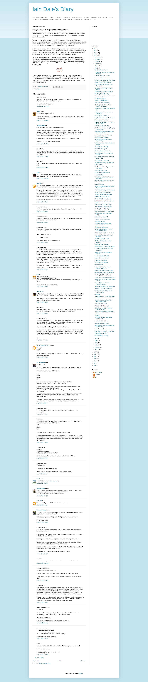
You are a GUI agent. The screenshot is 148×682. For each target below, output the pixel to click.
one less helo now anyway (52, 481)
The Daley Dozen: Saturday (102, 160)
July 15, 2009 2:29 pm (42, 403)
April (96, 342)
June (96, 338)
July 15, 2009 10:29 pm (43, 563)
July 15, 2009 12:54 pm (43, 156)
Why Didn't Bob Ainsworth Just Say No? (105, 118)
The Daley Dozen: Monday (101, 137)
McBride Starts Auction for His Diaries (104, 272)
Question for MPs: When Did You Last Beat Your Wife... (104, 181)
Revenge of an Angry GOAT (102, 238)
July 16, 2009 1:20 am (42, 602)
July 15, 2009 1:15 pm (42, 222)
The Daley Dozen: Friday (101, 70)
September (98, 63)
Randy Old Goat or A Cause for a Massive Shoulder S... (103, 267)
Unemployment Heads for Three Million (104, 331)
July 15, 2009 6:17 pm (42, 553)
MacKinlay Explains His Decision (103, 151)
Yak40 (38, 479)
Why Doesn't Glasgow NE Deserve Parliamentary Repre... (103, 230)
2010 (95, 53)
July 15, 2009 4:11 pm (42, 495)
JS (96, 377)
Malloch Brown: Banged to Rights (103, 206)
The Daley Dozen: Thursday (102, 94)
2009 (95, 55)
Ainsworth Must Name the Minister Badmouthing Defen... (103, 300)
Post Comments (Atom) (45, 663)
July (96, 68)
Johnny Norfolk (41, 488)
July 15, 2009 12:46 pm (43, 106)
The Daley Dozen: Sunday (101, 146)
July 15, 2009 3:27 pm (42, 473)
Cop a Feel (97, 294)
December (98, 57)
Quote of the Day (99, 264)
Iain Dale (97, 374)
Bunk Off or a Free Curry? (101, 217)
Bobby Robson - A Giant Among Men (104, 91)
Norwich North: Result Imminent (103, 192)
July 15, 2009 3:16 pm (42, 442)
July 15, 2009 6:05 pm (42, 522)
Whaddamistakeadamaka (101, 227)
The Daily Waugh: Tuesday (101, 335)
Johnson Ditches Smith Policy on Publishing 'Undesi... (103, 283)
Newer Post (36, 661)
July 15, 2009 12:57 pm (43, 178)
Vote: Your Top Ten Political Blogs (103, 204)
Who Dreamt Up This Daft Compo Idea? (105, 286)
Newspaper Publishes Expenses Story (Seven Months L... (104, 132)
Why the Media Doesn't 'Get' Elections (104, 162)
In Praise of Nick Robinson (101, 100)
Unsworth (39, 500)
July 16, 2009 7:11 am (42, 623)
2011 (95, 50)
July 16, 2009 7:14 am (42, 638)
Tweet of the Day (99, 175)
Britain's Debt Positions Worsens (103, 82)
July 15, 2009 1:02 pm (42, 202)
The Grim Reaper (41, 510)
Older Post (83, 661)
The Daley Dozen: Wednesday (102, 102)
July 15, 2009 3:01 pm (42, 414)
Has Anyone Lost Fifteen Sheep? (103, 135)
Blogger (81, 673)
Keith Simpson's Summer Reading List (104, 211)
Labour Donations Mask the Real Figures (105, 80)
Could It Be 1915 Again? (101, 148)
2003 (95, 363)
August (97, 66)
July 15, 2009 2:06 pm (42, 313)
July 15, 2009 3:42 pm (42, 483)
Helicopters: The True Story (102, 306)
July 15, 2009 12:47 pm (43, 144)
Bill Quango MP (41, 362)
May (96, 340)
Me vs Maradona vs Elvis (43, 345)
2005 (95, 358)
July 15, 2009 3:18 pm (42, 458)
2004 (95, 361)
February (97, 347)
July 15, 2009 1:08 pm (42, 211)
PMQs (38, 89)
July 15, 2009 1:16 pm (42, 242)
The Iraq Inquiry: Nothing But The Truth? (105, 96)
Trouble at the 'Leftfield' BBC (102, 256)
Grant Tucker (98, 372)
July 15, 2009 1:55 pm (42, 269)
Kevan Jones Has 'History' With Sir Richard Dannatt (103, 291)
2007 (95, 354)
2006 (95, 356)
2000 (95, 365)
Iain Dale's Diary (53, 9)
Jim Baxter (39, 291)
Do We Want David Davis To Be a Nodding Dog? (103, 140)
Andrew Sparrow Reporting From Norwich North (103, 224)
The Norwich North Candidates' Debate (104, 246)
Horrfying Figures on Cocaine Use (103, 194)
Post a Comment (39, 657)
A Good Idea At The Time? (101, 333)
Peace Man (98, 315)
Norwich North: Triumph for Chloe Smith (105, 190)
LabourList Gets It (99, 184)
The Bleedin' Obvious (100, 221)
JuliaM (38, 111)
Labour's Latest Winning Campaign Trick (105, 277)
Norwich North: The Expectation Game (104, 233)
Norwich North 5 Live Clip (101, 321)
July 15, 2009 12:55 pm (43, 167)
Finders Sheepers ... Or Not (102, 120)
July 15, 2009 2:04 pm (42, 302)
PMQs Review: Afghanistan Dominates (104, 329)
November (98, 59)
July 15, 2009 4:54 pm (42, 505)
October (97, 61)
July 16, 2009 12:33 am (43, 580)
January (97, 349)
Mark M (39, 183)
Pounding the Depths (100, 98)
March (97, 345)
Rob (38, 172)
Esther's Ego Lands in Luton (102, 125)
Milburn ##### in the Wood (101, 258)
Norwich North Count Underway (103, 199)
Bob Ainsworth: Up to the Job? (102, 75)
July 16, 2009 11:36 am (43, 654)
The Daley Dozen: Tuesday (101, 115)
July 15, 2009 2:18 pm (42, 340)
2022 (95, 48)
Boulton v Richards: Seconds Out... (103, 78)
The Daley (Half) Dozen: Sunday (103, 275)
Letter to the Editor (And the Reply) (103, 288)
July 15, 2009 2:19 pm (42, 357)
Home (59, 661)
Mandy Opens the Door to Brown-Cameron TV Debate (103, 105)
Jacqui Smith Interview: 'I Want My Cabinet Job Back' (103, 308)
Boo (38, 274)
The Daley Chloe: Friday (101, 170)
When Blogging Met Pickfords (102, 172)
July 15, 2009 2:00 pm (42, 286)
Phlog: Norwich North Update (102, 196)
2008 (95, 352)
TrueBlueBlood (41, 125)
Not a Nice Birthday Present (102, 323)
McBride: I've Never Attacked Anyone (104, 270)
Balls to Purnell (98, 164)
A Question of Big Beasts (101, 260)
